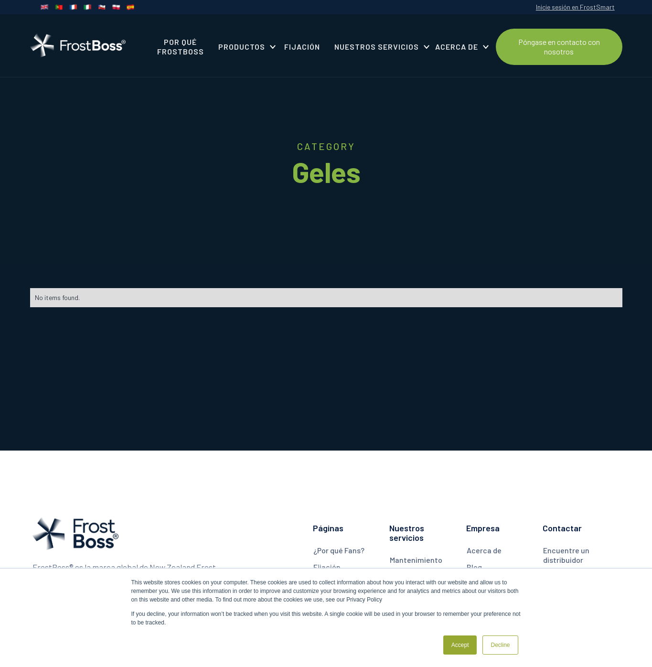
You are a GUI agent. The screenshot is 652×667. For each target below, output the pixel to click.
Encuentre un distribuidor (566, 555)
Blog (474, 566)
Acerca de (484, 550)
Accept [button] (460, 645)
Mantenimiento (416, 559)
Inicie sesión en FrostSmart (575, 7)
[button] (244, 46)
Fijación (327, 566)
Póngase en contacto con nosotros (559, 46)
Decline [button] (500, 645)
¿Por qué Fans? (338, 550)
